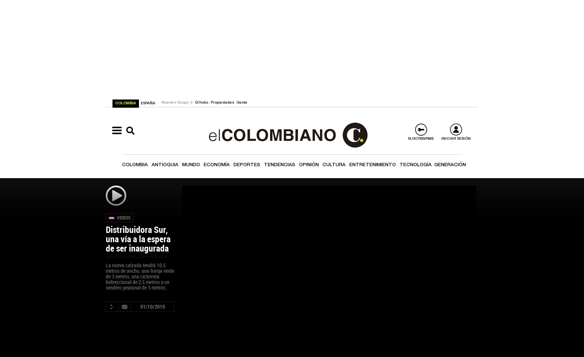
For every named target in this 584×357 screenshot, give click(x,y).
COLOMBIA (126, 103)
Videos (123, 218)
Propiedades (223, 103)
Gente (242, 103)
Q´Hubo (202, 103)
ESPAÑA (148, 103)
